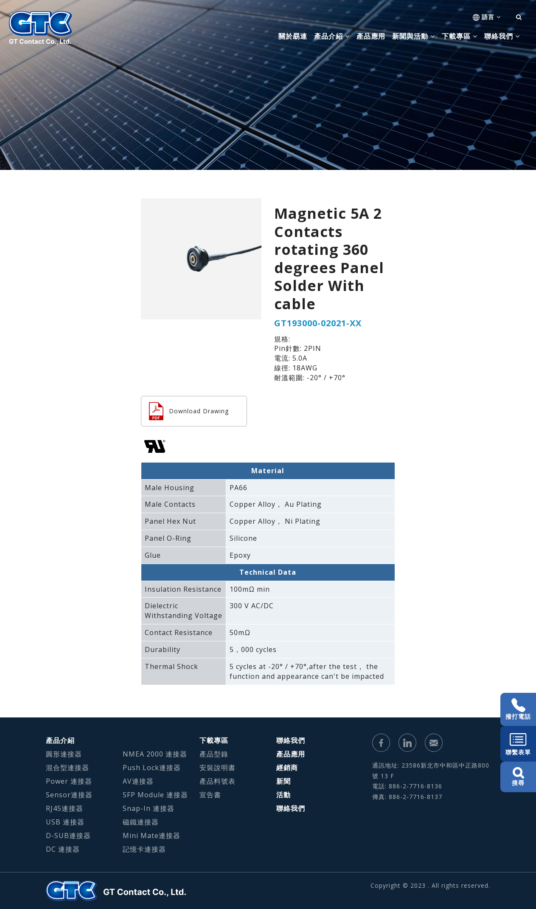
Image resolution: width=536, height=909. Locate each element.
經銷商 (287, 767)
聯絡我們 (290, 740)
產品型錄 (213, 754)
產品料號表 (217, 781)
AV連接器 (138, 781)
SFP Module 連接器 (155, 794)
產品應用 (370, 36)
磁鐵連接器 (141, 822)
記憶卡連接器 (144, 849)
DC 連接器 (63, 849)
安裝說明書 (217, 767)
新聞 (283, 781)
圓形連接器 (64, 754)
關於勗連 (292, 36)
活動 (283, 794)
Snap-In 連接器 (148, 808)
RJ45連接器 (64, 808)
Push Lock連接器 (152, 767)
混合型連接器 (67, 767)
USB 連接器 (65, 822)
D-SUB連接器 (68, 835)
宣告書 (210, 794)
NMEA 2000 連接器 (155, 754)
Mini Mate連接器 (151, 835)
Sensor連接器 (69, 794)
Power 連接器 (69, 781)
